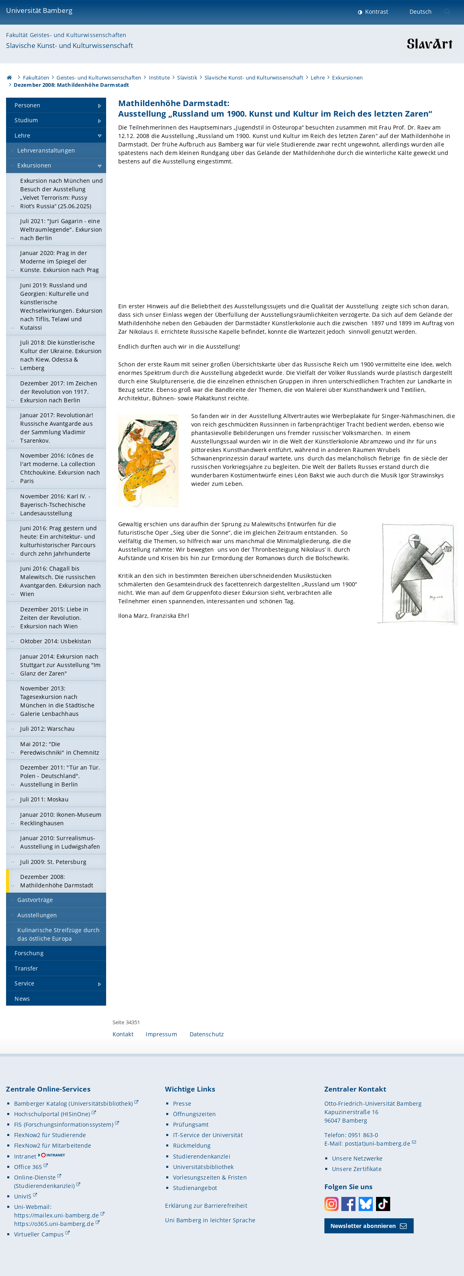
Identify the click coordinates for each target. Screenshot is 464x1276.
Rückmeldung (192, 1145)
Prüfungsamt (191, 1124)
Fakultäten (36, 77)
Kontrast (376, 11)
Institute (159, 77)
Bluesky (366, 1204)
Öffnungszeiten (194, 1114)
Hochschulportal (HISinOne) (52, 1114)
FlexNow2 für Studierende (50, 1135)
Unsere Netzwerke (357, 1158)
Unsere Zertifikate (357, 1169)
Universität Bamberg (39, 10)
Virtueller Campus (39, 1234)
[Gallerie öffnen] (288, 235)
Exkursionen (347, 77)
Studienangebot (195, 1188)
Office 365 (28, 1167)
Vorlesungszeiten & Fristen (210, 1177)
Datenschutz (207, 1034)
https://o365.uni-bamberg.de (54, 1224)
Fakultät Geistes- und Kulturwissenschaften (66, 35)
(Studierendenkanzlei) (44, 1186)
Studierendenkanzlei (201, 1156)
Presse (182, 1103)
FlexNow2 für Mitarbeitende (53, 1145)
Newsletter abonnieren (363, 1226)
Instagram (331, 1204)
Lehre (318, 77)
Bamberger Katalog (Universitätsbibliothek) (73, 1103)
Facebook (348, 1204)
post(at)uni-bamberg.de (377, 1143)
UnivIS (22, 1196)
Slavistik (187, 77)
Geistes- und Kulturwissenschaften (98, 77)
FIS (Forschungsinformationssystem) (63, 1124)
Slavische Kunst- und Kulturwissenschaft (69, 45)
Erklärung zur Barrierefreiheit (206, 1205)
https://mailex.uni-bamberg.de (56, 1215)
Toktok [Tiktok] (383, 1204)
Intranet (25, 1156)
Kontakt (123, 1034)
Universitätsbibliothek (203, 1167)
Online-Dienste (35, 1177)
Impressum (161, 1034)
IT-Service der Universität (208, 1135)
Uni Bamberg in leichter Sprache (210, 1220)
